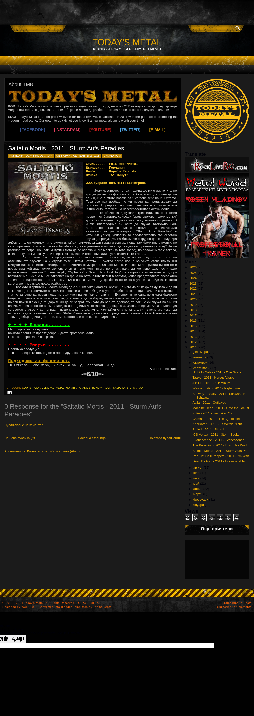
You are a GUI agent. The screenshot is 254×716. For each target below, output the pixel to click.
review (97, 387)
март (197, 494)
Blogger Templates (74, 606)
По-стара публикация (165, 438)
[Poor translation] (18, 639)
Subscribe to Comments (234, 606)
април (197, 489)
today (141, 387)
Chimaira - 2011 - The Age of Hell (216, 419)
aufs (27, 387)
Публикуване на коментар (23, 425)
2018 (193, 310)
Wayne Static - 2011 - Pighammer (216, 388)
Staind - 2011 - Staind (208, 429)
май (196, 483)
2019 (193, 305)
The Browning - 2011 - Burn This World (220, 445)
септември (201, 368)
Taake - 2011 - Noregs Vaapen (214, 377)
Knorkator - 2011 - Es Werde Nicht (217, 424)
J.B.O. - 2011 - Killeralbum (211, 383)
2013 (193, 337)
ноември (199, 357)
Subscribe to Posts (238, 602)
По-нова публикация (19, 438)
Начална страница (92, 438)
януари (198, 505)
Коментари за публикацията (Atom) (53, 451)
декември (200, 352)
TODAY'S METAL (127, 42)
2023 (193, 283)
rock (107, 387)
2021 (193, 294)
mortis (71, 387)
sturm (131, 387)
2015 (193, 326)
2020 (193, 299)
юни (196, 478)
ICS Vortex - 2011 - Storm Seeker (216, 434)
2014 (193, 331)
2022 (193, 288)
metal (60, 387)
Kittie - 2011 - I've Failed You (212, 413)
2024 (193, 278)
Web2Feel (28, 606)
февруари (200, 499)
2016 (193, 320)
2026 (193, 267)
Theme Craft (102, 606)
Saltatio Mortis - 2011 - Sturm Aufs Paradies (66, 148)
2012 (193, 342)
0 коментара (112, 155)
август (198, 467)
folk (36, 387)
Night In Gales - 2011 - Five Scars (216, 372)
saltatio (119, 387)
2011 (193, 347)
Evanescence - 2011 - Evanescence (218, 440)
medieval (47, 387)
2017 (193, 315)
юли (196, 473)
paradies (84, 387)
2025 (193, 273)
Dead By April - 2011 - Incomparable (218, 461)
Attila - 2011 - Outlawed (209, 402)
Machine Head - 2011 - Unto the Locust (220, 408)
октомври (200, 362)
